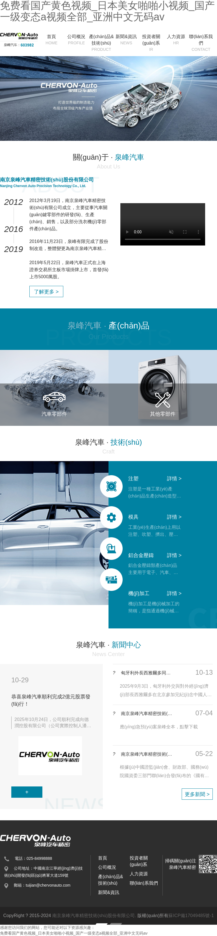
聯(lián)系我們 (200, 43)
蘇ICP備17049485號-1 (191, 915)
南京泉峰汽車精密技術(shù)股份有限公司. (94, 915)
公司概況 (76, 40)
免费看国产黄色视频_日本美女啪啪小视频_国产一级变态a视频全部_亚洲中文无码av (73, 933)
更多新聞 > (197, 794)
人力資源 (176, 40)
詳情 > (174, 478)
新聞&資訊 (126, 40)
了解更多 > (46, 292)
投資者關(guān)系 (151, 43)
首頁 (51, 40)
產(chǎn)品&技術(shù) (101, 43)
